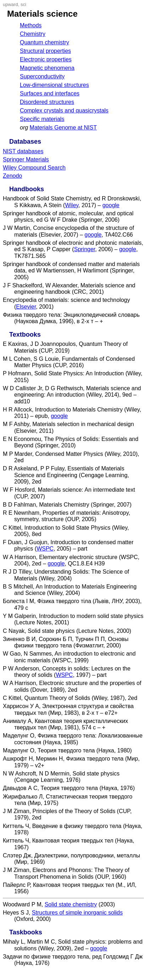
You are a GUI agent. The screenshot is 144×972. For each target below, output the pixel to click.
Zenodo (12, 176)
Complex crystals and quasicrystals (64, 110)
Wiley (71, 205)
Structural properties (45, 51)
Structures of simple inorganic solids (77, 913)
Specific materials (42, 119)
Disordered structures (47, 102)
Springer (84, 249)
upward (10, 4)
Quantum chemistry (44, 42)
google (111, 205)
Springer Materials (26, 159)
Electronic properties (46, 59)
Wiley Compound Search (34, 168)
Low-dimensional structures (54, 85)
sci (23, 4)
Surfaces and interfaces (49, 93)
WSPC (45, 549)
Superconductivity (42, 76)
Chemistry (32, 34)
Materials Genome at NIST (63, 128)
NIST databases (23, 151)
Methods (30, 25)
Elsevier (26, 307)
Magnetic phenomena (47, 68)
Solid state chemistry (71, 904)
